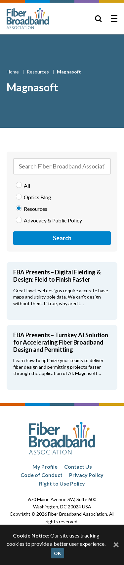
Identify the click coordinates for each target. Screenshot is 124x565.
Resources (38, 71)
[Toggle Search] (98, 18)
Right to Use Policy (62, 483)
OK (57, 553)
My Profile (45, 466)
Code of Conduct (41, 475)
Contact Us (78, 466)
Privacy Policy (86, 475)
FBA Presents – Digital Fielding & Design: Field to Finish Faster (57, 275)
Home (13, 71)
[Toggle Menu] (114, 18)
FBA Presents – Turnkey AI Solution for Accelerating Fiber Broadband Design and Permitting (60, 342)
